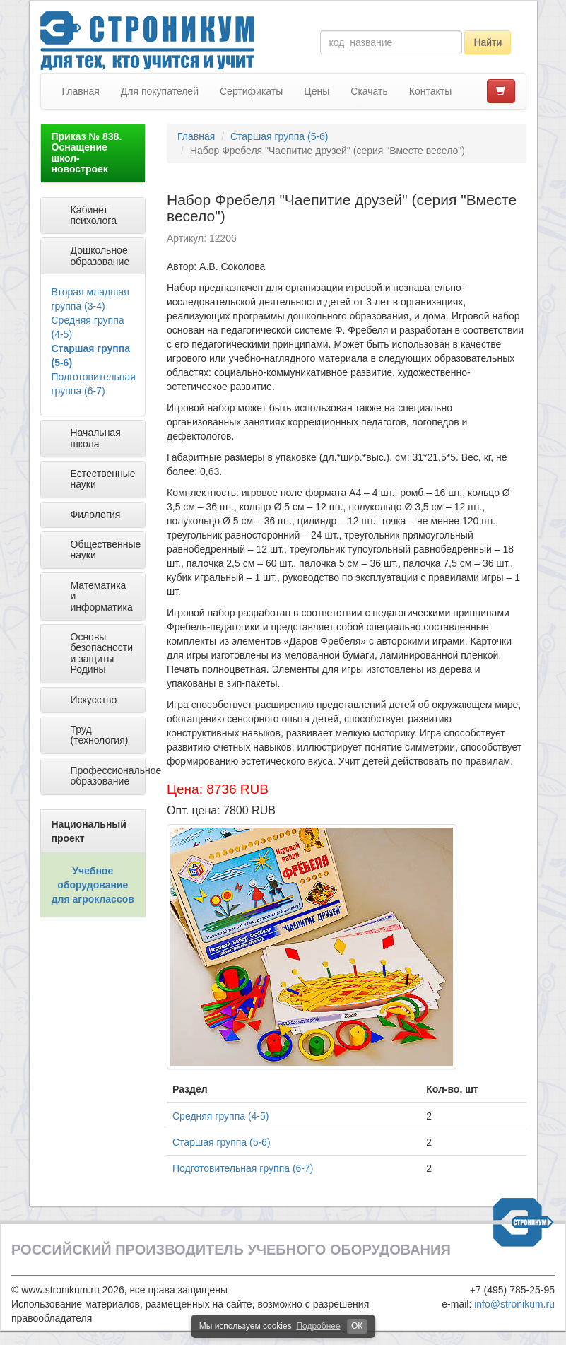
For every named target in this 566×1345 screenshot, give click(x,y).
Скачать (369, 91)
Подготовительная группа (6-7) (242, 1168)
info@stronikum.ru (514, 1304)
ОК (356, 1326)
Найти (487, 42)
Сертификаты (251, 91)
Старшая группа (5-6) (279, 136)
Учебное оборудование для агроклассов (93, 885)
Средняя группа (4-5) (220, 1116)
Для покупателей (160, 91)
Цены (316, 91)
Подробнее (318, 1326)
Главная (81, 91)
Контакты (430, 91)
